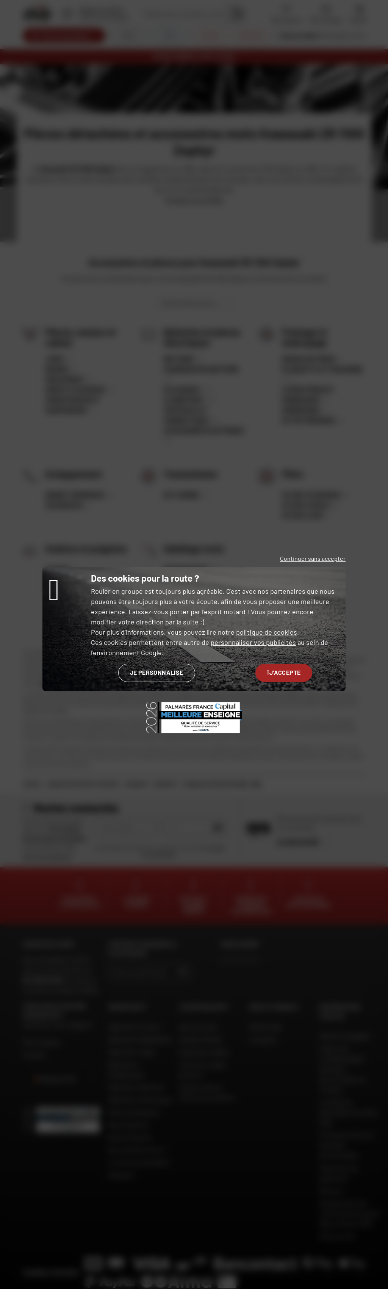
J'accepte (284, 672)
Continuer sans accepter (313, 558)
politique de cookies (266, 632)
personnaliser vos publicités (253, 642)
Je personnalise (156, 672)
